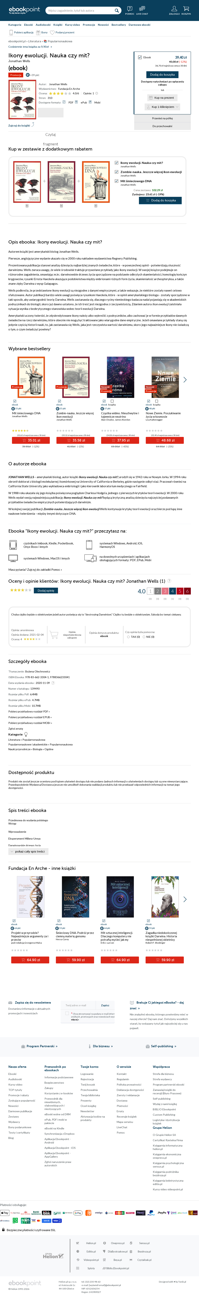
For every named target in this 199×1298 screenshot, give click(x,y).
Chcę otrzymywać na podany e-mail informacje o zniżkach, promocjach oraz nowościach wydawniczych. (95, 1016)
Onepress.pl (117, 1243)
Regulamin (123, 1079)
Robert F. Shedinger (155, 943)
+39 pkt (34, 75)
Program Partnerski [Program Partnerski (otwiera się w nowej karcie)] (40, 1046)
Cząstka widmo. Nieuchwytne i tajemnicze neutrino (120, 415)
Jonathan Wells (58, 84)
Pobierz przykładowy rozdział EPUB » (30, 717)
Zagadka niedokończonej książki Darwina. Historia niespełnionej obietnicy (161, 936)
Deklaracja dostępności (130, 1090)
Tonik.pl (182, 1282)
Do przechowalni (162, 127)
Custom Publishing (164, 1115)
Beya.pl (118, 1260)
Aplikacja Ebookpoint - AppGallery (57, 1155)
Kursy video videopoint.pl (168, 1189)
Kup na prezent (164, 98)
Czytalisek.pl (144, 1260)
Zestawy (13, 1117)
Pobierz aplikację (23, 32)
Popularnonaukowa (33, 740)
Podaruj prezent (65, 32)
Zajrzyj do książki (19, 125)
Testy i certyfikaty (19, 1133)
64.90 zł (33, 960)
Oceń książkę (88, 1106)
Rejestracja (87, 1079)
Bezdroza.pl (144, 1251)
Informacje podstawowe (58, 1077)
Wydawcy (14, 1122)
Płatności (122, 1106)
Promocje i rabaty (18, 1095)
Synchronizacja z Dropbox (59, 1134)
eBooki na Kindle (54, 1128)
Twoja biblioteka (90, 1095)
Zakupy (48, 1088)
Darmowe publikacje (20, 1111)
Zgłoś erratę (15, 729)
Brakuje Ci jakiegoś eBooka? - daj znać (157, 1005)
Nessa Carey (62, 939)
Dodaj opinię (46, 591)
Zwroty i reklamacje (128, 1095)
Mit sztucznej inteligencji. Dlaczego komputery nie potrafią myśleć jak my (117, 936)
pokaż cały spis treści (30, 852)
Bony (44, 32)
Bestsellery (119, 24)
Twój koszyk (88, 1084)
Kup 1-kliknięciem (163, 108)
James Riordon (122, 420)
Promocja (15, 75)
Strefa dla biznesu (163, 1074)
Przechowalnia (89, 1090)
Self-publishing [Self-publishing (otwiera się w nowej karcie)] (162, 1046)
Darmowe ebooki (139, 24)
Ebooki (28, 24)
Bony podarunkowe (19, 1127)
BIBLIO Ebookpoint (164, 1109)
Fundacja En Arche (69, 88)
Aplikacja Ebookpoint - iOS (60, 1148)
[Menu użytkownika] (174, 10)
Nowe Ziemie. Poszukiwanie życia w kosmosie (163, 415)
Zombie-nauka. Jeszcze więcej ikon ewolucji (151, 172)
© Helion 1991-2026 (18, 1289)
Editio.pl (91, 1251)
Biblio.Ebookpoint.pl (117, 1268)
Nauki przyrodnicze (19, 749)
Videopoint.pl (91, 1260)
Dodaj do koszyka (162, 75)
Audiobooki (43, 24)
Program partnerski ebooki (168, 1084)
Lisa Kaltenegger (154, 420)
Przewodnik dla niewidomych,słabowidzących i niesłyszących (54, 1104)
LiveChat (122, 1127)
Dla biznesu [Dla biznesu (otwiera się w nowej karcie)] (101, 1046)
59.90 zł (78, 960)
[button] (185, 380)
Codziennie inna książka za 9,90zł (28, 46)
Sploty (91, 1268)
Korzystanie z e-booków (58, 1093)
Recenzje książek (127, 1117)
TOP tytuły (15, 1090)
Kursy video (72, 24)
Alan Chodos (107, 420)
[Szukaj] (116, 10)
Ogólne (48, 749)
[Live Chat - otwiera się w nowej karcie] (142, 10)
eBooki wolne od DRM (57, 1114)
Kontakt (122, 1074)
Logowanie (87, 1074)
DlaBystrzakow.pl (118, 1251)
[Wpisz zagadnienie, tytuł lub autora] (78, 10)
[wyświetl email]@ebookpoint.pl (105, 1285)
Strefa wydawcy (162, 1079)
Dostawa (122, 1100)
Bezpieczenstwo (54, 1083)
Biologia (37, 749)
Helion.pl (91, 1243)
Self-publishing (161, 1099)
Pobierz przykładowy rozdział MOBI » (30, 723)
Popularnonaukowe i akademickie (28, 744)
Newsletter (87, 1111)
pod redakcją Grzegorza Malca (26, 943)
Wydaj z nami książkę (165, 1104)
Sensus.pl (144, 1243)
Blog (11, 1138)
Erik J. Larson (107, 943)
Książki (57, 24)
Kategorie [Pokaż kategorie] (14, 24)
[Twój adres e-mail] (80, 1005)
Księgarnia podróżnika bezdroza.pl (166, 1174)
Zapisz (105, 1005)
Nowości (103, 24)
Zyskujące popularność (21, 1100)
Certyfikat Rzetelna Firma (168, 1140)
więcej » (75, 1019)
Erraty (120, 1111)
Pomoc (55, 570)
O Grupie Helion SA (164, 1135)
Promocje (89, 24)
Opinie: (88, 93)
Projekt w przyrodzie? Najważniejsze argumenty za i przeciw (29, 936)
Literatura (14, 740)
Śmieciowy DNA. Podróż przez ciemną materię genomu (75, 934)
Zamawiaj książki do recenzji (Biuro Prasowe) (167, 1092)
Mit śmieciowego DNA (136, 181)
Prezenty (86, 1100)
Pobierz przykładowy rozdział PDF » (29, 711)
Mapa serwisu (125, 1122)
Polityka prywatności (129, 1084)
